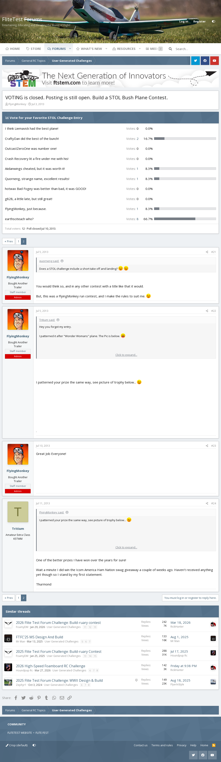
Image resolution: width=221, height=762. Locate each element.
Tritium (18, 528)
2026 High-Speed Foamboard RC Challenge (50, 666)
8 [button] (132, 219)
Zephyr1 (21, 685)
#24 (213, 503)
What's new (91, 48)
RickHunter (177, 626)
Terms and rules (162, 745)
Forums (59, 48)
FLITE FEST (42, 733)
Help (193, 745)
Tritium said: (47, 320)
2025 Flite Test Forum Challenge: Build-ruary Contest (58, 651)
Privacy (181, 745)
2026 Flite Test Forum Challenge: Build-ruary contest (58, 622)
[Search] (197, 48)
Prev (10, 241)
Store (36, 48)
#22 (213, 311)
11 (85, 627)
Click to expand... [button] (126, 355)
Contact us (141, 745)
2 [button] (132, 138)
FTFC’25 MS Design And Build (39, 637)
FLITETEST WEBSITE (20, 733)
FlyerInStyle (177, 684)
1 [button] (132, 168)
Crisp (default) (16, 745)
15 (95, 656)
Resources (126, 48)
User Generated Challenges (64, 627)
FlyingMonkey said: (51, 512)
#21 (213, 252)
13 (95, 627)
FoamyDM (22, 627)
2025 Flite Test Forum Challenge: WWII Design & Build (59, 680)
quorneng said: (49, 261)
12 (90, 627)
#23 (213, 446)
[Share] (207, 252)
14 (90, 656)
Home (15, 48)
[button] (70, 48)
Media (155, 48)
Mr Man (20, 641)
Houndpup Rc (178, 655)
